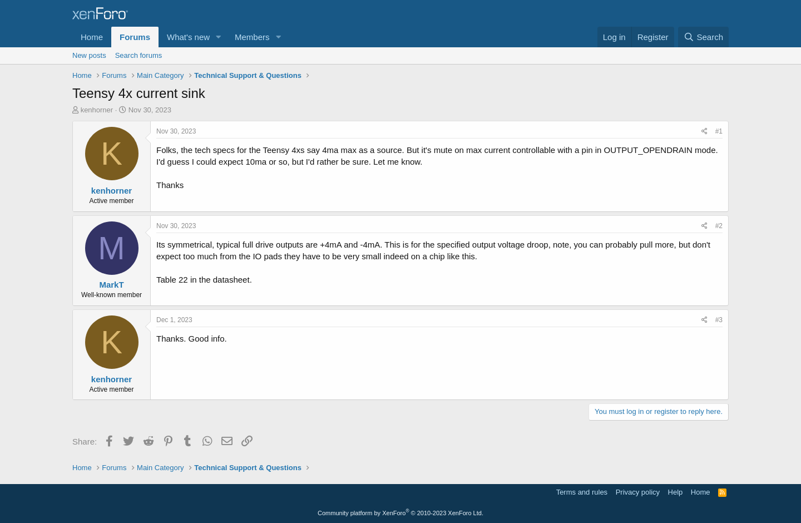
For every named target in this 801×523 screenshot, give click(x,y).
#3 (719, 320)
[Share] (704, 131)
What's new (188, 37)
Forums (135, 37)
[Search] (703, 37)
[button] (218, 37)
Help (675, 492)
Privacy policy (638, 492)
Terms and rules (581, 492)
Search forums (138, 55)
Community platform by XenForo (400, 513)
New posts (89, 55)
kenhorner (97, 110)
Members (252, 37)
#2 (719, 226)
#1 (719, 131)
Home (92, 37)
